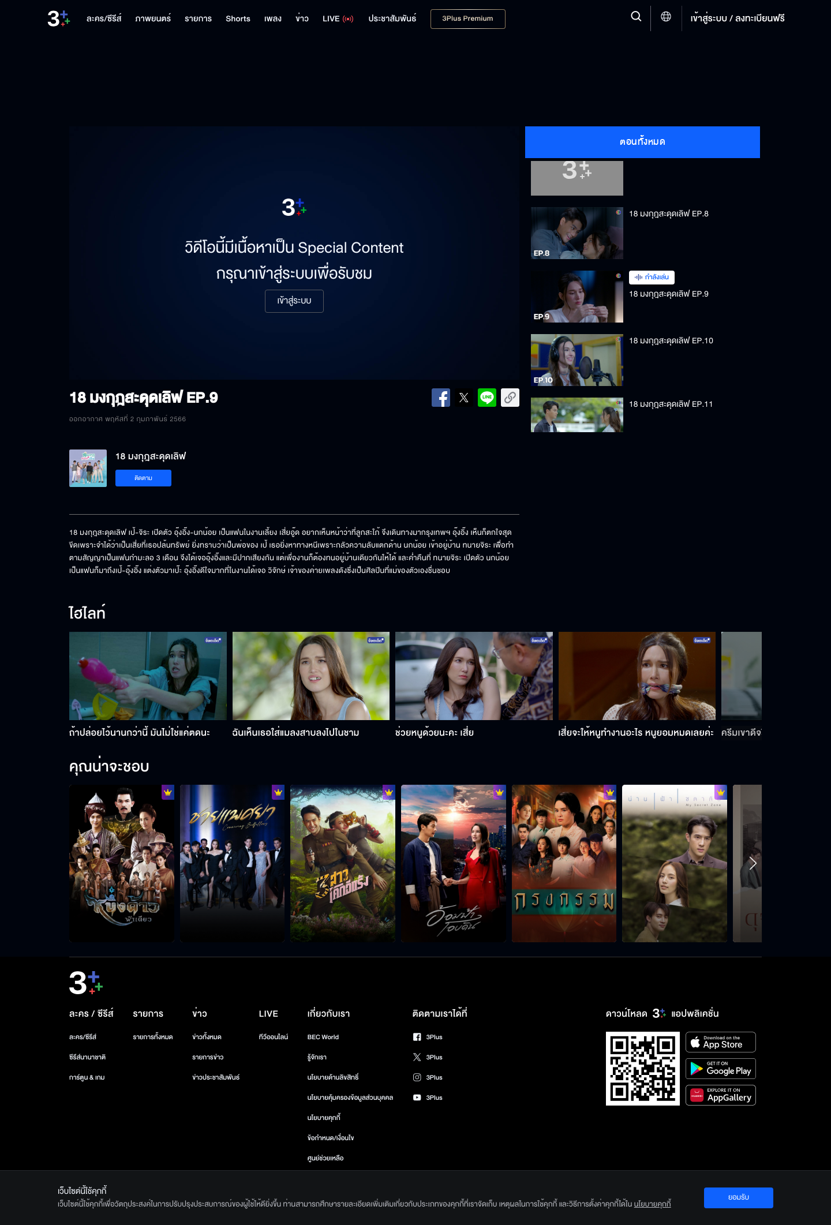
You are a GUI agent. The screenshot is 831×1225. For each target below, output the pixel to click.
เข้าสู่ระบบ (294, 301)
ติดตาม (143, 478)
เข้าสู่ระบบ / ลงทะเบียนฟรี (738, 18)
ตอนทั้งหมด (642, 141)
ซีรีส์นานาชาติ (87, 1057)
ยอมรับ (738, 1197)
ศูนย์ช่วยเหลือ (326, 1158)
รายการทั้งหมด (153, 1037)
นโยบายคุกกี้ (324, 1117)
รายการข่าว (207, 1057)
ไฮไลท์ (87, 614)
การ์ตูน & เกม (87, 1077)
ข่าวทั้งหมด (207, 1037)
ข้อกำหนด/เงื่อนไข (331, 1138)
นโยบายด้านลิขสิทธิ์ (333, 1077)
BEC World (323, 1037)
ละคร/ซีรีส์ (82, 1037)
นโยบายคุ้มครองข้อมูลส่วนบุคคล (351, 1097)
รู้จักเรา (317, 1057)
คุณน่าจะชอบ (109, 767)
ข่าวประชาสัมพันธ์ (215, 1077)
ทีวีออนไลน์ (273, 1037)
